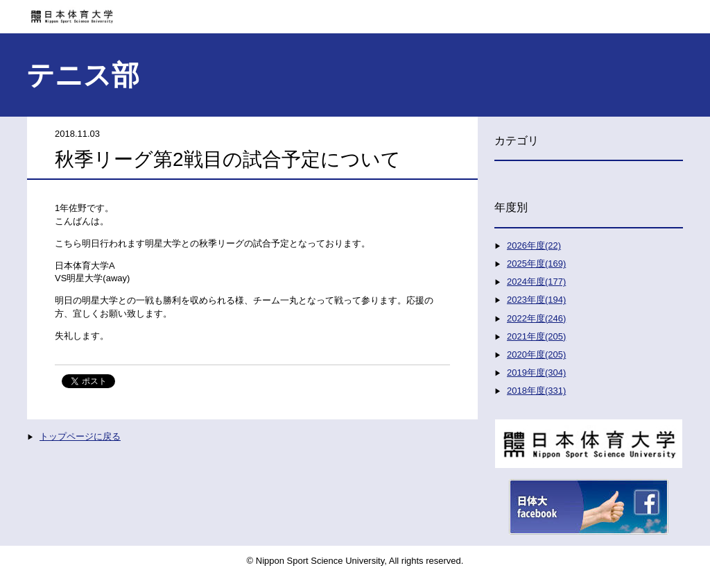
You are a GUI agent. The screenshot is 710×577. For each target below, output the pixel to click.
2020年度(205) (536, 354)
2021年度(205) (536, 336)
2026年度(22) (534, 245)
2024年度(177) (536, 281)
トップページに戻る (80, 436)
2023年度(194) (536, 299)
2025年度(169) (536, 263)
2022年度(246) (536, 318)
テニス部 (82, 75)
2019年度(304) (536, 372)
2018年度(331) (536, 390)
